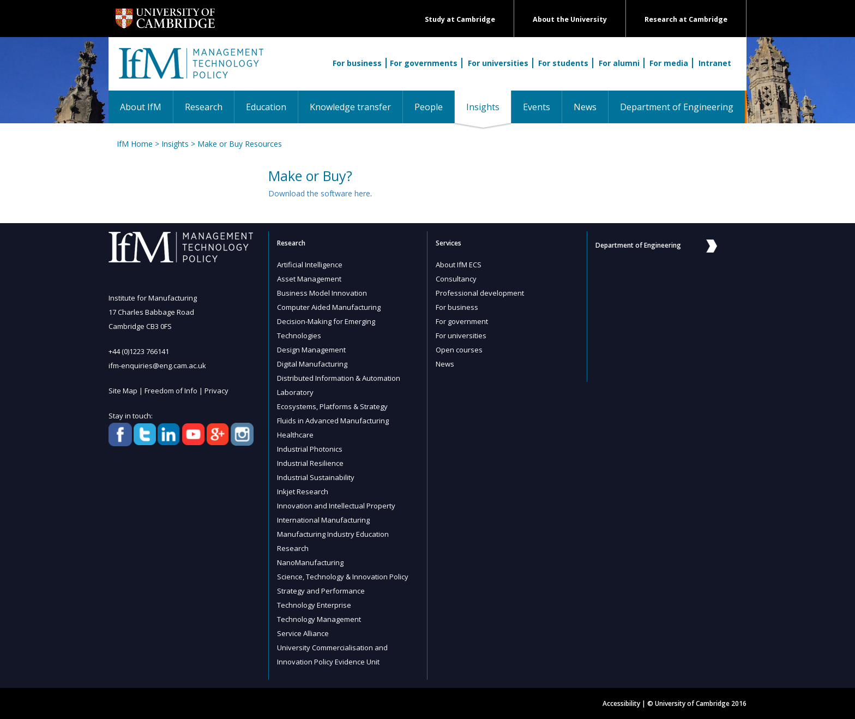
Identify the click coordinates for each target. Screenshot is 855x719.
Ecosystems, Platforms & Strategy (332, 406)
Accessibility (621, 703)
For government (462, 321)
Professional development (480, 293)
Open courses (459, 350)
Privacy (216, 391)
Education (266, 107)
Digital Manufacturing (312, 364)
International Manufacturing (323, 520)
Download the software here (319, 193)
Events (536, 107)
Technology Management (319, 619)
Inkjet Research (302, 491)
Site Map (123, 391)
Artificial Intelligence (309, 264)
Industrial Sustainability (315, 477)
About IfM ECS (458, 264)
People (428, 107)
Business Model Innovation (322, 293)
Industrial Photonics (309, 449)
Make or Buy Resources (239, 144)
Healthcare (295, 435)
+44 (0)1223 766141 (139, 351)
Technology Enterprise (314, 605)
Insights (488, 106)
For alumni (619, 63)
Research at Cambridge (686, 19)
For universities (498, 63)
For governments (423, 63)
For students (563, 63)
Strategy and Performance (321, 591)
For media (668, 63)
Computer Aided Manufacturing (329, 307)
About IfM (140, 107)
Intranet (715, 63)
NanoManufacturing (310, 562)
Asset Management (309, 279)
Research (203, 107)
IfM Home (135, 144)
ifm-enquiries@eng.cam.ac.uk (157, 365)
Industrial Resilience (310, 463)
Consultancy (456, 279)
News (585, 107)
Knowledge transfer (350, 107)
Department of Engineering (676, 107)
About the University (570, 19)
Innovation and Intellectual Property (336, 506)
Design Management (311, 350)
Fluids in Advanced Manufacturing (333, 421)
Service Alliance (303, 633)
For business (357, 63)
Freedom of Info (170, 391)
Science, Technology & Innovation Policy (342, 577)
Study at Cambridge (460, 19)
